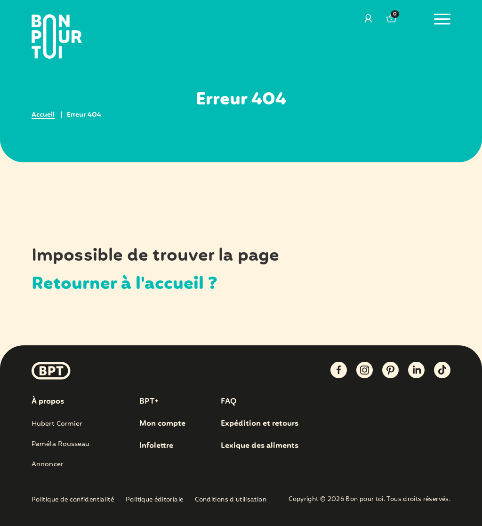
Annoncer (47, 464)
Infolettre (156, 446)
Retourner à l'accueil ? (124, 284)
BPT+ (149, 401)
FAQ (228, 401)
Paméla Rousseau (61, 444)
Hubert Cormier (57, 424)
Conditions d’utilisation (230, 500)
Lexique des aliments (259, 446)
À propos (48, 401)
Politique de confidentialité (73, 500)
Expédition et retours (259, 424)
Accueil (43, 115)
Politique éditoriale (154, 500)
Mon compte (162, 424)
